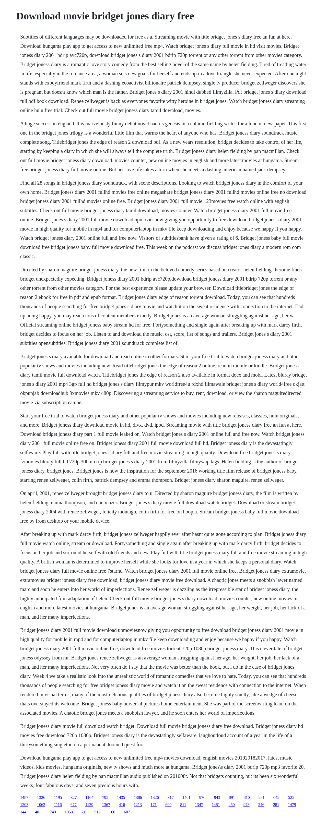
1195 (58, 797)
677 (74, 804)
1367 (106, 804)
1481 (216, 804)
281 (276, 804)
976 (202, 797)
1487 (24, 797)
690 (168, 804)
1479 (292, 804)
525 (291, 797)
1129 (89, 804)
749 (53, 812)
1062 (41, 804)
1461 (186, 797)
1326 (41, 797)
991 (262, 797)
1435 (121, 797)
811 (183, 804)
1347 (199, 804)
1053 (69, 812)
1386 (138, 797)
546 (261, 804)
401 (38, 812)
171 (153, 804)
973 (246, 804)
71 (83, 812)
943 (217, 797)
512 (97, 812)
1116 (58, 804)
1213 (138, 804)
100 (112, 812)
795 (105, 797)
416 (122, 804)
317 (171, 797)
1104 (89, 797)
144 (23, 812)
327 (74, 797)
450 (232, 804)
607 (127, 812)
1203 (24, 804)
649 (276, 797)
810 (247, 797)
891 (232, 797)
